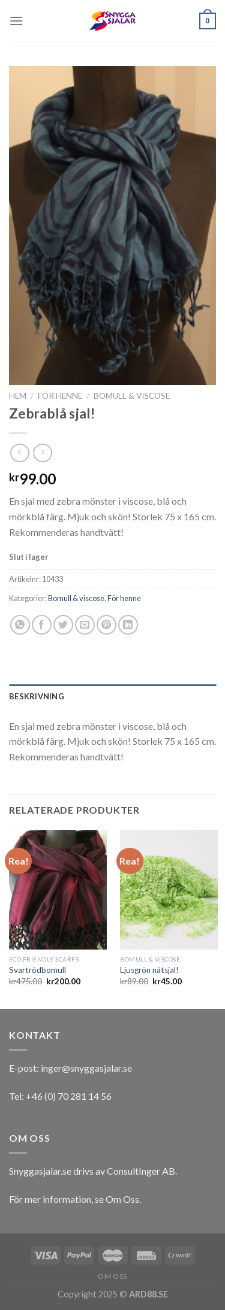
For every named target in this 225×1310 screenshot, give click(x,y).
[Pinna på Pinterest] (106, 625)
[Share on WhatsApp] (20, 625)
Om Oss (122, 1199)
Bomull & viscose (132, 396)
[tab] (112, 696)
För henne (60, 396)
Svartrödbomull (37, 970)
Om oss (112, 1276)
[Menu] (16, 20)
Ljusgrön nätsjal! (149, 970)
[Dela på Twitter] (63, 625)
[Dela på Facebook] (42, 625)
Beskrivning (36, 696)
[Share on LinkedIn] (128, 625)
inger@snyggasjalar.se (86, 1068)
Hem (17, 396)
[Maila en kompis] (85, 625)
